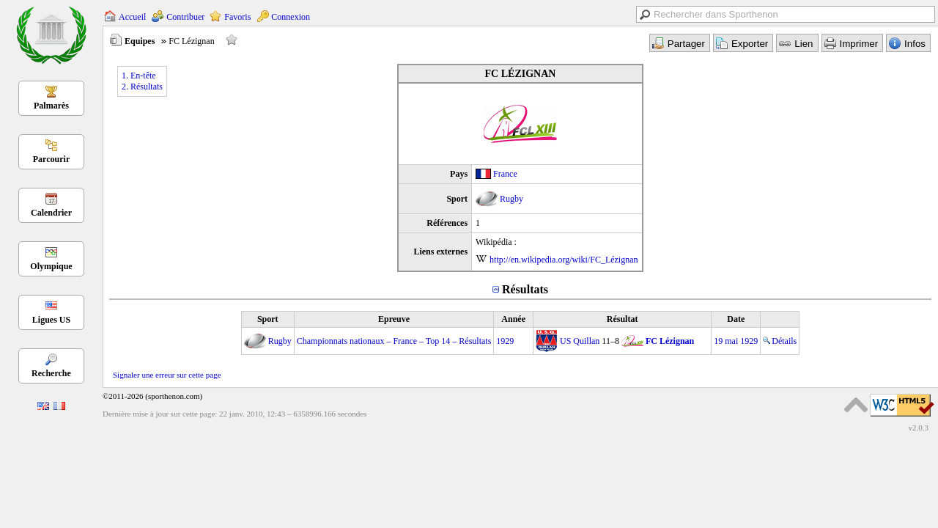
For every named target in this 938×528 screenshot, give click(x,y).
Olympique (51, 266)
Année (513, 319)
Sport (267, 319)
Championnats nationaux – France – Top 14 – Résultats (394, 341)
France (505, 174)
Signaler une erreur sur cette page (167, 374)
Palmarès (51, 105)
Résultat (622, 319)
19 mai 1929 (736, 341)
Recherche (51, 373)
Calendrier (51, 213)
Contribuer (185, 17)
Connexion (290, 17)
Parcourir (51, 159)
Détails (780, 341)
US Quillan (579, 341)
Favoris (237, 17)
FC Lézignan (670, 341)
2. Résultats (142, 86)
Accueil (132, 17)
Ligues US (51, 320)
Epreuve (394, 319)
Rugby (511, 199)
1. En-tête (139, 75)
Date (736, 319)
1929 (505, 341)
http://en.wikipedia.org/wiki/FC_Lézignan (564, 259)
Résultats (525, 289)
